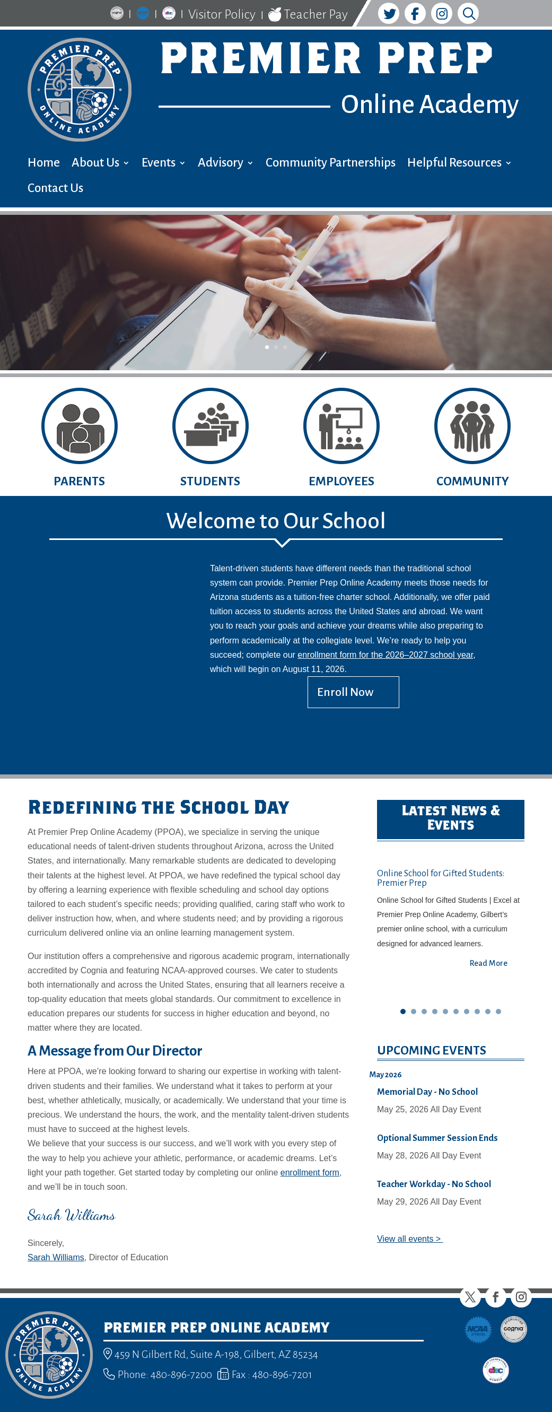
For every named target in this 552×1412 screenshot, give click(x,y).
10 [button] (498, 1011)
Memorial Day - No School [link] (427, 1092)
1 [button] (267, 347)
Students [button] (210, 481)
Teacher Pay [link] (308, 14)
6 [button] (456, 1011)
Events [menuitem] (159, 164)
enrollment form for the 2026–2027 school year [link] (385, 654)
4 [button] (434, 1011)
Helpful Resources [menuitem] (454, 164)
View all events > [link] (410, 1238)
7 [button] (466, 1011)
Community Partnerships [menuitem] (331, 164)
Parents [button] (79, 481)
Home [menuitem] (44, 164)
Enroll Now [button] (345, 692)
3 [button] (285, 347)
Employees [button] (341, 481)
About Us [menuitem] (95, 164)
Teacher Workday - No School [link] (434, 1184)
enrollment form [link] (310, 1172)
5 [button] (445, 1011)
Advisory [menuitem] (220, 164)
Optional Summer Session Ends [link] (437, 1138)
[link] (117, 14)
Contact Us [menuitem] (55, 190)
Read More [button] (488, 963)
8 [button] (477, 1011)
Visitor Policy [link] (222, 14)
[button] (470, 1297)
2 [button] (276, 347)
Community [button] (472, 481)
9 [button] (487, 1011)
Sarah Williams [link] (56, 1257)
